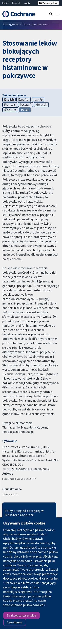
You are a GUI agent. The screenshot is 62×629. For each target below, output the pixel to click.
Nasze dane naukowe (35, 24)
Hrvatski (41, 104)
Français (10, 104)
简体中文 (10, 110)
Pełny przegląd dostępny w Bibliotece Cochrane (24, 513)
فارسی (26, 2)
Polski (25, 110)
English (5, 2)
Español (16, 2)
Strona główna (10, 24)
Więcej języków (48, 2)
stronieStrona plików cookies (23, 605)
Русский (25, 104)
